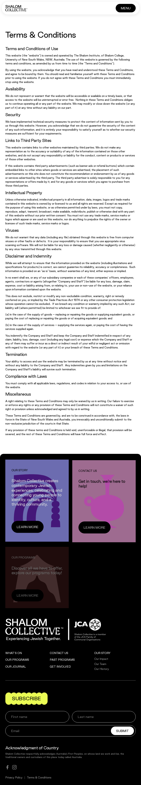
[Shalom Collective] (16, 8)
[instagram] (14, 767)
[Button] (126, 8)
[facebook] (7, 767)
